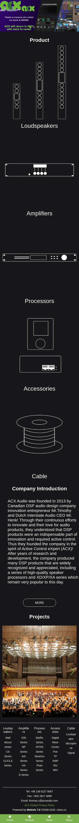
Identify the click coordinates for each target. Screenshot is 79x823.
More (39, 602)
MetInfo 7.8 (33, 809)
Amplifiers (39, 213)
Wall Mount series (8, 742)
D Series (24, 774)
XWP (55, 760)
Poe (55, 751)
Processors (39, 301)
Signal (71, 752)
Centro (55, 746)
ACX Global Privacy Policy (39, 805)
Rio (55, 765)
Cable (39, 476)
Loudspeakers (39, 125)
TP (55, 756)
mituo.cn (61, 809)
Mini (55, 770)
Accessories (39, 388)
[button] (33, 713)
